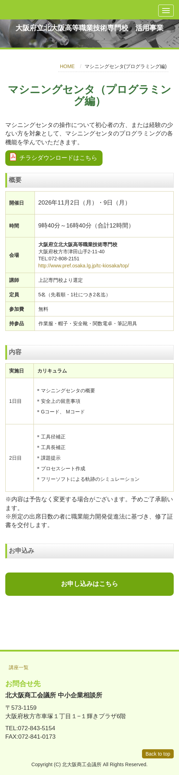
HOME (67, 66)
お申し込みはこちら (89, 583)
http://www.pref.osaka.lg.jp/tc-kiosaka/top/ (83, 265)
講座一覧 (19, 667)
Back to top (158, 754)
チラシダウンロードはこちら (58, 158)
